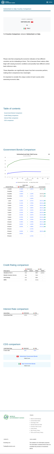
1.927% (31, 189)
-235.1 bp (42, 200)
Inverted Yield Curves (36, 426)
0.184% (21, 205)
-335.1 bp (42, 221)
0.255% (21, 210)
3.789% (31, 221)
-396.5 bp (42, 231)
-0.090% (21, 191)
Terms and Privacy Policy (37, 432)
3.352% (31, 212)
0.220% (21, 200)
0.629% (21, 231)
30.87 (35, 350)
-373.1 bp (42, 226)
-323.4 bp (42, 217)
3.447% (31, 214)
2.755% (31, 203)
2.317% (31, 196)
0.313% (21, 212)
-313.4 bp (42, 214)
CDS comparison (9, 120)
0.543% (21, 224)
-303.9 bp (42, 212)
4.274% (31, 235)
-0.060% (21, 193)
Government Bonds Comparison (13, 113)
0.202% (21, 207)
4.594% (31, 231)
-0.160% (21, 189)
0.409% (21, 219)
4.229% (31, 224)
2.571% (31, 200)
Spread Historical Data (36, 424)
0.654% (21, 226)
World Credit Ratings (36, 418)
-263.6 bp (42, 203)
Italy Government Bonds (28, 363)
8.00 (25, 350)
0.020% (21, 196)
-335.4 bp (42, 219)
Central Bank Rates (35, 420)
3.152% (31, 210)
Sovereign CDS (34, 422)
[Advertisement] (27, 14)
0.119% (21, 203)
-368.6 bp (42, 224)
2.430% (31, 198)
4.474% (31, 228)
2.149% (31, 193)
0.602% (21, 233)
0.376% (21, 217)
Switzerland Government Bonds (28, 356)
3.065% (31, 207)
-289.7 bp (42, 210)
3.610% (31, 217)
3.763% (31, 219)
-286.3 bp (42, 207)
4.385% (31, 226)
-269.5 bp (42, 205)
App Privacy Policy (35, 430)
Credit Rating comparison (11, 115)
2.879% (31, 205)
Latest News (34, 428)
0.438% (21, 221)
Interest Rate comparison (11, 118)
